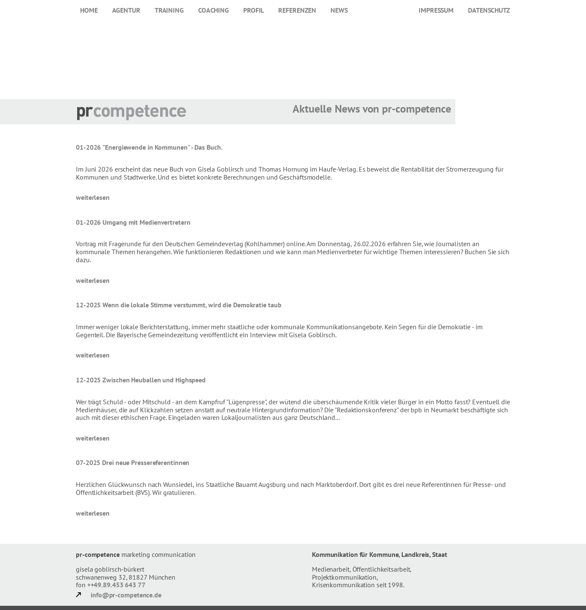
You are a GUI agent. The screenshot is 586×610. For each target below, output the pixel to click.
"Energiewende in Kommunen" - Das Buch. (162, 147)
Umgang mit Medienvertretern (146, 222)
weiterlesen (93, 197)
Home (89, 10)
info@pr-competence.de (126, 595)
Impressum (436, 10)
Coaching (213, 10)
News (339, 10)
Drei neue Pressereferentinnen (145, 462)
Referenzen (297, 10)
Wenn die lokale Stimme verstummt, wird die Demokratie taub (191, 305)
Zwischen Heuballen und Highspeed (154, 380)
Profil (253, 10)
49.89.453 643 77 (119, 585)
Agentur (126, 10)
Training (169, 10)
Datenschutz (489, 10)
